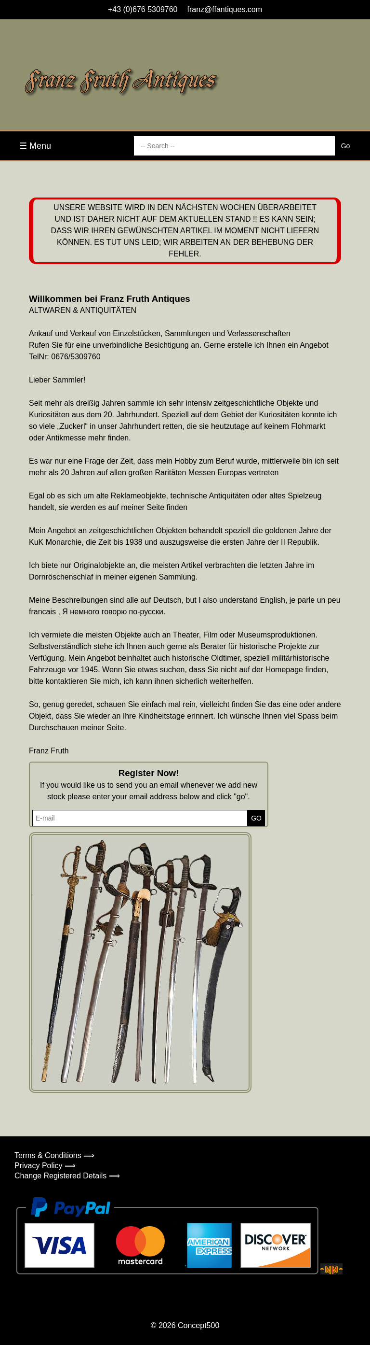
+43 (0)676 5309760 (143, 9)
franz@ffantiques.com (225, 9)
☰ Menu (35, 146)
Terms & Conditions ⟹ (54, 1155)
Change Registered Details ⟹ (67, 1176)
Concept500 (198, 1325)
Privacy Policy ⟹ (45, 1165)
